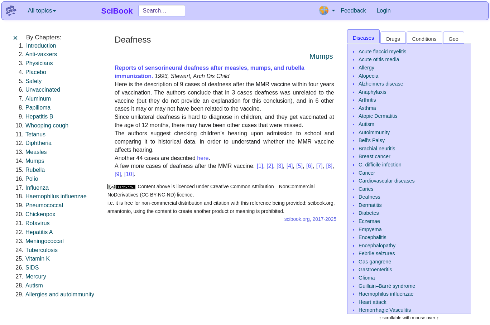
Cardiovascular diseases (387, 181)
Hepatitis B (39, 116)
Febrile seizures (377, 253)
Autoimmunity (374, 132)
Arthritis (367, 100)
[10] (129, 174)
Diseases (363, 38)
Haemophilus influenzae (56, 196)
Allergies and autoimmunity (59, 294)
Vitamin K (37, 259)
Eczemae (369, 221)
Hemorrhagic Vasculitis (385, 310)
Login (383, 11)
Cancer (367, 173)
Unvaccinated (42, 90)
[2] (269, 166)
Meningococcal (44, 241)
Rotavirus (37, 223)
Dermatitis (370, 205)
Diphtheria (38, 143)
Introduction (41, 46)
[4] (290, 166)
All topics (42, 10)
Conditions (424, 39)
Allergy (366, 68)
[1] (260, 166)
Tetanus (35, 134)
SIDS (32, 268)
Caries (366, 189)
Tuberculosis (41, 250)
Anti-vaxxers (41, 54)
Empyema (370, 229)
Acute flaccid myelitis (383, 51)
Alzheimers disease (381, 84)
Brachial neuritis (377, 148)
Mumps (34, 161)
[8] (329, 166)
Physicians (39, 63)
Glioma (367, 278)
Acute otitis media (379, 59)
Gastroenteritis (375, 269)
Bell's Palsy (372, 140)
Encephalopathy (377, 245)
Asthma (367, 108)
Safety (33, 81)
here (202, 158)
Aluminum (38, 99)
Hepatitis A (39, 232)
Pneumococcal (44, 205)
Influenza (37, 188)
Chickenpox (40, 214)
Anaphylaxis (372, 92)
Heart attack (372, 302)
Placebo (35, 72)
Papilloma (38, 108)
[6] (309, 166)
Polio (31, 179)
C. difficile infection (380, 165)
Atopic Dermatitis (378, 116)
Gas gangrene (375, 262)
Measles (36, 152)
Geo (453, 39)
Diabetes (369, 213)
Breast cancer (374, 156)
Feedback (353, 11)
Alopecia (368, 76)
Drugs (393, 39)
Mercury (35, 276)
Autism (34, 285)
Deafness (369, 197)
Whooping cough (46, 125)
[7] (319, 166)
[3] (280, 166)
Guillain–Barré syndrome (387, 286)
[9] (118, 174)
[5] (299, 166)
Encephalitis (372, 237)
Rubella (35, 170)
